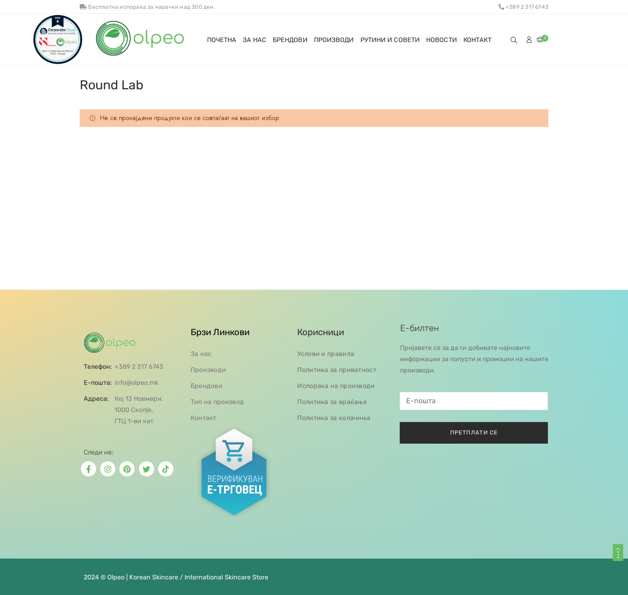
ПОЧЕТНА (222, 40)
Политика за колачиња (333, 418)
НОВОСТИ (441, 40)
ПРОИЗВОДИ (334, 40)
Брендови (206, 386)
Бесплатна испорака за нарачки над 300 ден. (147, 7)
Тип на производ (217, 402)
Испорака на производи (335, 386)
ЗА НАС (254, 40)
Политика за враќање (332, 402)
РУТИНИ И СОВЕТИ (390, 40)
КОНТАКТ (477, 40)
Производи (208, 370)
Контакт (204, 418)
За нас (201, 354)
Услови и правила (325, 354)
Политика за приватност (336, 370)
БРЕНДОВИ (290, 40)
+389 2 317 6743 (523, 7)
